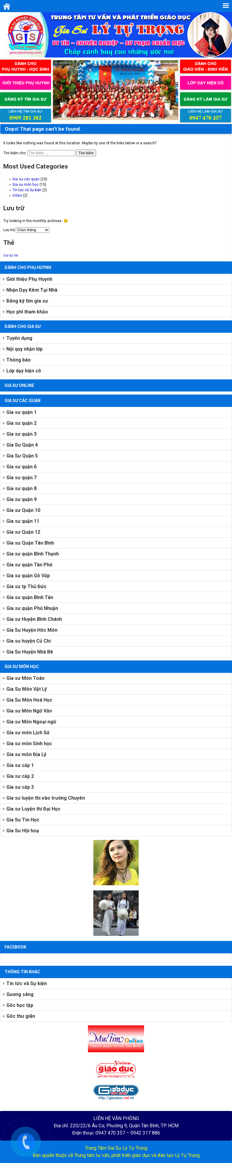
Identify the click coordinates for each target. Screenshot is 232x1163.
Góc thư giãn (20, 1016)
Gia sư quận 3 (21, 434)
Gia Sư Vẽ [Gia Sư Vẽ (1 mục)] (10, 255)
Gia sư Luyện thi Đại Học (33, 809)
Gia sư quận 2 (21, 423)
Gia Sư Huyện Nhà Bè (29, 652)
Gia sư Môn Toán (25, 678)
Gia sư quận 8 (21, 488)
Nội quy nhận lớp (24, 349)
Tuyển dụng (19, 338)
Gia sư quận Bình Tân (29, 597)
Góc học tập (19, 1005)
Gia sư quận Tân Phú (29, 565)
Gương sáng (20, 994)
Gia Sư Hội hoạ (22, 831)
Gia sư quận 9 (21, 499)
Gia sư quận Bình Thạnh (32, 554)
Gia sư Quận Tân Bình (30, 543)
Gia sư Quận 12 (23, 532)
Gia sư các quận (26, 179)
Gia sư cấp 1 (20, 765)
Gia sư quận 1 (21, 412)
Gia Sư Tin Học (22, 820)
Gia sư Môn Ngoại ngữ (31, 722)
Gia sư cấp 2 (20, 776)
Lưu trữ (9, 230)
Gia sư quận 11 (22, 521)
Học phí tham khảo (27, 312)
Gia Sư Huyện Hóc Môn (31, 630)
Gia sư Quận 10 (23, 510)
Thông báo (18, 360)
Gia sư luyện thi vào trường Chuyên (45, 798)
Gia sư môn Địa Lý (26, 754)
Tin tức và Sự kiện (26, 190)
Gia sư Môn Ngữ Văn (29, 711)
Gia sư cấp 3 (20, 787)
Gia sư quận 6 (21, 467)
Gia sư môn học (25, 184)
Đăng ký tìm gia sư (27, 301)
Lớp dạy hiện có (23, 371)
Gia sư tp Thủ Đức (26, 586)
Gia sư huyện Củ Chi (28, 641)
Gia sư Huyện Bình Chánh (34, 619)
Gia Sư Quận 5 (22, 456)
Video (17, 195)
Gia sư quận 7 (21, 477)
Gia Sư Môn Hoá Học (29, 700)
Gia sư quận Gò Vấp (28, 575)
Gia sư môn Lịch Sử (28, 732)
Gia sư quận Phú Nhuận (32, 608)
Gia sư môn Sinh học (29, 743)
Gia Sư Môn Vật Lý (26, 689)
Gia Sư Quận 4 (22, 445)
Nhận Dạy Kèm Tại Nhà (31, 290)
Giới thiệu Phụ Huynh (29, 279)
